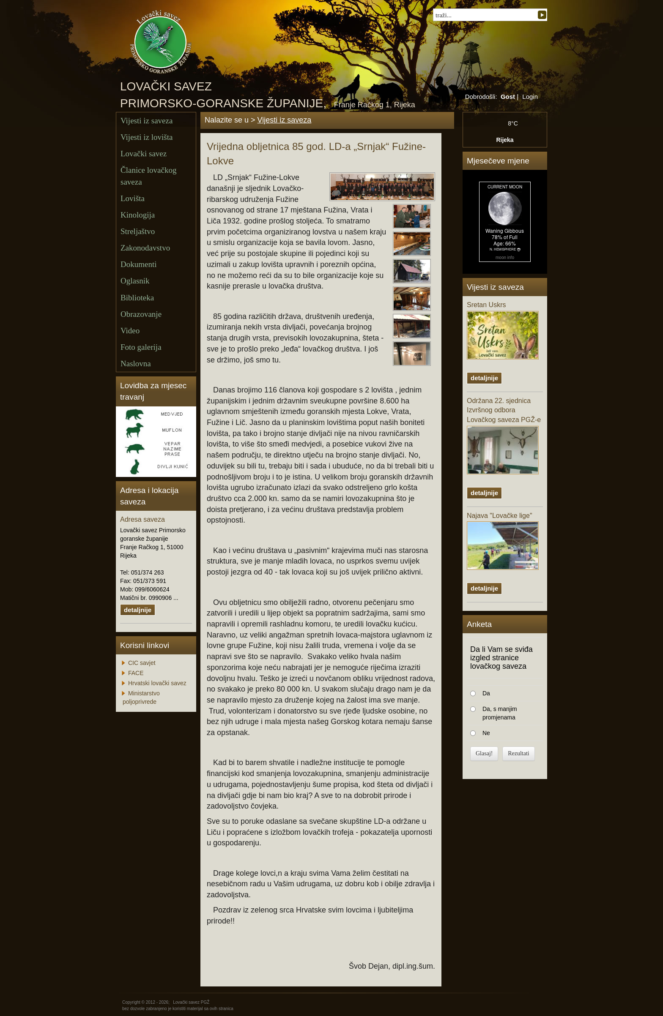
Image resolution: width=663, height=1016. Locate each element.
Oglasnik (135, 280)
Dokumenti (139, 264)
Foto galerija (141, 347)
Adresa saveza (142, 519)
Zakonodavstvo (145, 247)
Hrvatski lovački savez (157, 683)
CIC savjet (142, 662)
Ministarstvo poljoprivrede (141, 697)
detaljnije (137, 609)
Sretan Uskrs (503, 330)
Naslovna (136, 363)
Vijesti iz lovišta (147, 137)
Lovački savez (144, 153)
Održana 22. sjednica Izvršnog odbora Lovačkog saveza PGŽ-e (504, 436)
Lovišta (133, 198)
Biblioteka (137, 297)
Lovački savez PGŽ (191, 1002)
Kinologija (138, 214)
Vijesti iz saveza (147, 120)
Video (130, 330)
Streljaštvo (138, 231)
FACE (136, 673)
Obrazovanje (141, 314)
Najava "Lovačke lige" (503, 541)
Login (530, 96)
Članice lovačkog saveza (148, 176)
